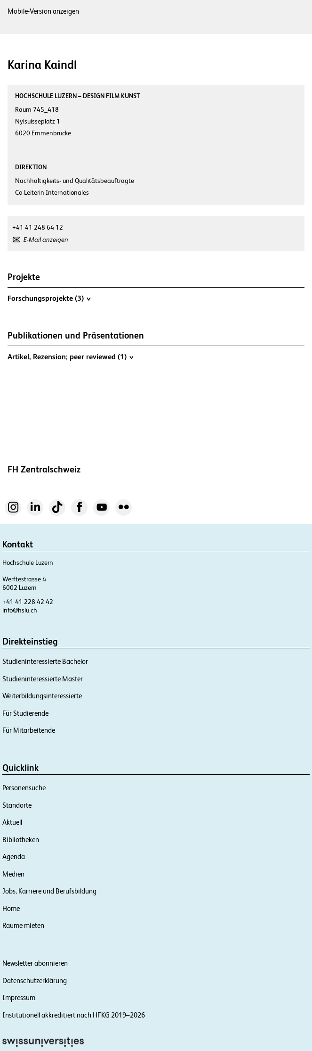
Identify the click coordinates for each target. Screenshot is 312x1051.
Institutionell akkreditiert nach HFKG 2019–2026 (73, 1015)
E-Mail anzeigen (46, 239)
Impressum (18, 997)
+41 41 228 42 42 (27, 601)
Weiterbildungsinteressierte (42, 696)
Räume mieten (23, 925)
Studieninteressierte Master (42, 679)
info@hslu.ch (19, 610)
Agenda (13, 856)
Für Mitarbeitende (28, 730)
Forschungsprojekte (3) (49, 298)
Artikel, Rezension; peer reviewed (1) (70, 356)
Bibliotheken (20, 840)
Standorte (17, 805)
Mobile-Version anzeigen (43, 11)
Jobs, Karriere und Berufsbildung (49, 891)
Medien (13, 874)
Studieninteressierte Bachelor (45, 661)
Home (11, 908)
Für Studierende (25, 713)
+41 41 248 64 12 (37, 227)
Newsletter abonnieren (35, 963)
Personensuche (24, 788)
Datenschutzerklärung (34, 981)
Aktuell (12, 822)
